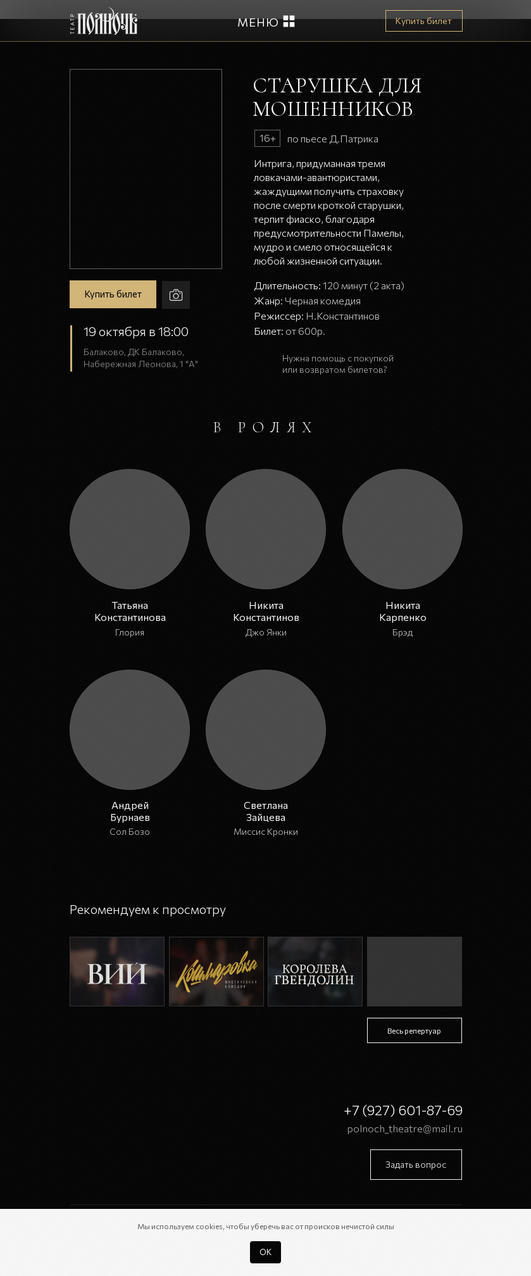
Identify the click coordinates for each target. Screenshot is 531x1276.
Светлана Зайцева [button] (266, 811)
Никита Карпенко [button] (403, 611)
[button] (289, 21)
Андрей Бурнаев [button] (130, 811)
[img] (117, 971)
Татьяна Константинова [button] (130, 611)
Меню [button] (258, 22)
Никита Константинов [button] (266, 611)
